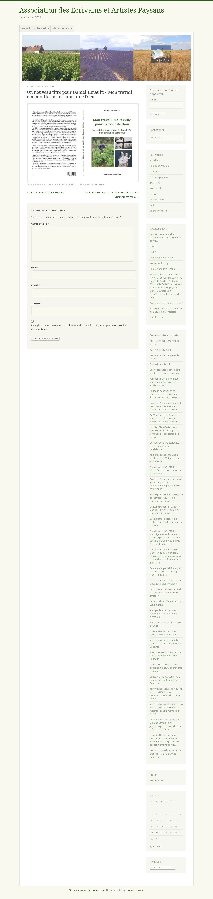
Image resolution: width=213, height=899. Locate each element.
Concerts (154, 171)
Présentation (41, 28)
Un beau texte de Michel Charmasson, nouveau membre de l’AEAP (166, 237)
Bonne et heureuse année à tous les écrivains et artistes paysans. (165, 382)
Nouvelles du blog (159, 263)
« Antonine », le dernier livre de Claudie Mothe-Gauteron (166, 643)
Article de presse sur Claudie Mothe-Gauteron (165, 754)
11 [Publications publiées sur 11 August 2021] (161, 820)
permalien (99, 184)
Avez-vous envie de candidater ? (166, 302)
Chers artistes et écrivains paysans (165, 371)
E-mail (35, 285)
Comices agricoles (159, 165)
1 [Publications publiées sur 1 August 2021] (180, 808)
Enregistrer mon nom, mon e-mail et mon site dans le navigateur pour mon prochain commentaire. (79, 327)
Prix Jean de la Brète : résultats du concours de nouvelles (166, 498)
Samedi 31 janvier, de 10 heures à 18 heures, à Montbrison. (166, 310)
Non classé (155, 188)
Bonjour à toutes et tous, (162, 257)
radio (152, 205)
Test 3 (153, 246)
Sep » (158, 846)
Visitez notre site (62, 28)
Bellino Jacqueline (159, 494)
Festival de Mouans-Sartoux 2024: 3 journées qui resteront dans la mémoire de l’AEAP (166, 693)
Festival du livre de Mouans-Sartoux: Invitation (165, 582)
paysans (154, 194)
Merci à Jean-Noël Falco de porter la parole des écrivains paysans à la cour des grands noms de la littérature (165, 539)
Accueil (25, 28)
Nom (34, 267)
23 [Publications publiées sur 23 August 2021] (152, 832)
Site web (36, 303)
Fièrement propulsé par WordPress (86, 890)
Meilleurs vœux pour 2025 (163, 634)
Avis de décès (157, 317)
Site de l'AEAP (156, 780)
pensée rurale (157, 199)
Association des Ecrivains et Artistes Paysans (91, 10)
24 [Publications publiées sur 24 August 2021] (157, 832)
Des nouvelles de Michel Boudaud (45, 192)
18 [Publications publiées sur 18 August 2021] (161, 826)
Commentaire (40, 223)
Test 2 (153, 252)
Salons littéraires (158, 210)
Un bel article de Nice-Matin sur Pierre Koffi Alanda (165, 458)
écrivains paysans (66, 184)
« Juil (152, 846)
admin (50, 86)
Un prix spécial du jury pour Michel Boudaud (165, 655)
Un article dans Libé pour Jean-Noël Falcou (165, 573)
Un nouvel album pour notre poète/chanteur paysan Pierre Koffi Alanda (166, 484)
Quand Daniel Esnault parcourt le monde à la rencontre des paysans (165, 434)
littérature (155, 182)
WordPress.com (136, 890)
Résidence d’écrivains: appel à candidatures (164, 446)
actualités (154, 160)
